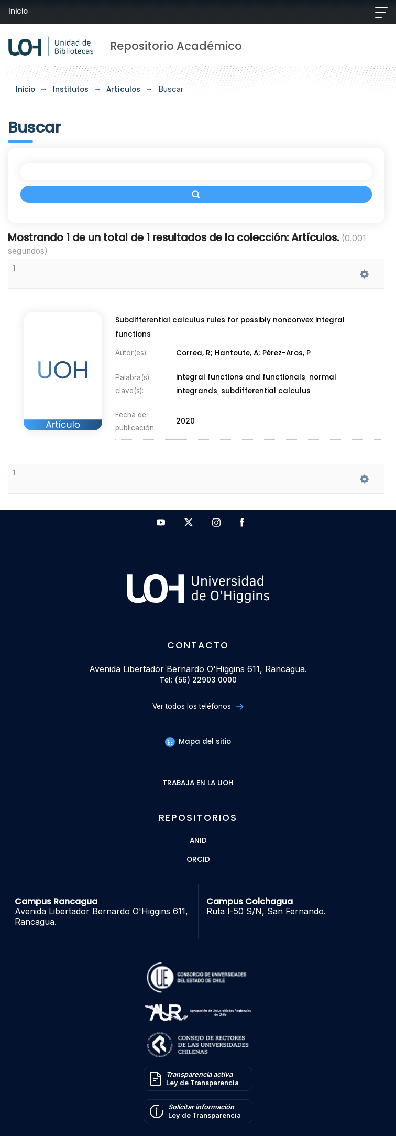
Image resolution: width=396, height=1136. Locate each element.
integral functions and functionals (240, 378)
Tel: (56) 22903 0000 (198, 680)
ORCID (198, 860)
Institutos (71, 89)
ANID (198, 841)
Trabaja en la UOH (198, 783)
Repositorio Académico (176, 45)
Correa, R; (195, 353)
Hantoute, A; (238, 353)
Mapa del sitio (198, 741)
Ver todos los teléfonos (197, 706)
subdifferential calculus (266, 391)
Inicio (18, 11)
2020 (185, 421)
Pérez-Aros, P (286, 353)
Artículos (123, 89)
